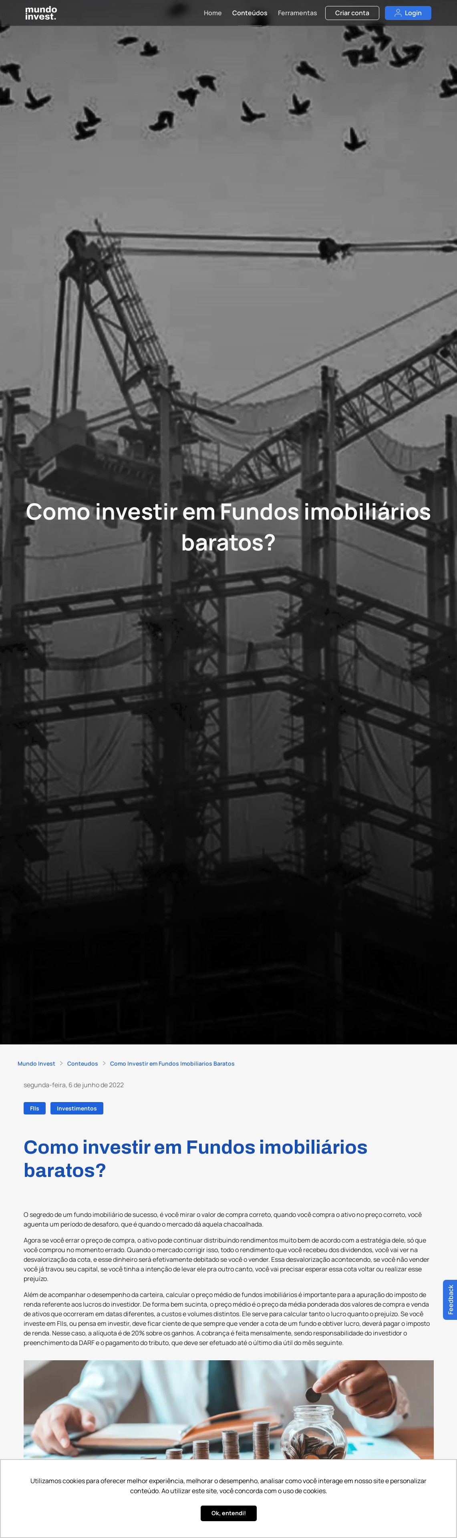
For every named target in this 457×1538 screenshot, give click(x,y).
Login (408, 12)
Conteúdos (250, 12)
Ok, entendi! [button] (228, 1513)
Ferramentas (297, 12)
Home (213, 12)
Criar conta (352, 12)
